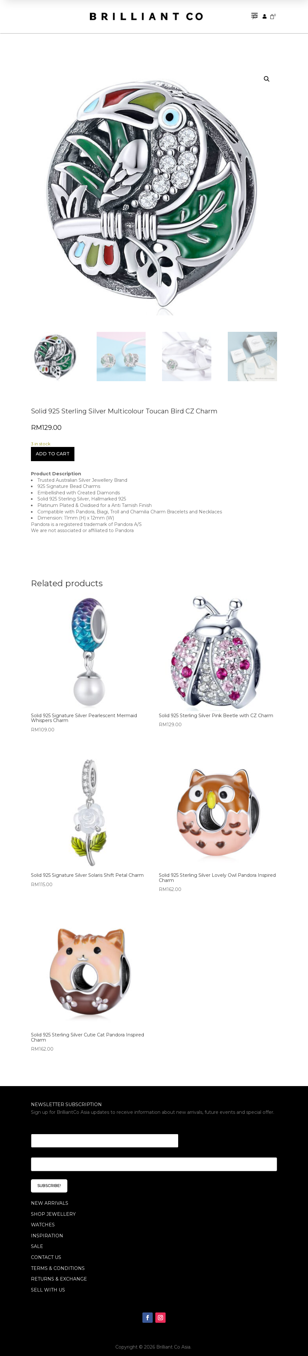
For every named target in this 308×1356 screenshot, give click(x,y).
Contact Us (46, 1251)
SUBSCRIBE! (49, 1179)
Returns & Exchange (59, 1273)
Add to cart (53, 447)
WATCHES (43, 1219)
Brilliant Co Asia (173, 1341)
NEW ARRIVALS (49, 1197)
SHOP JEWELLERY (53, 1208)
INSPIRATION (47, 1229)
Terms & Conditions (58, 1262)
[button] (267, 73)
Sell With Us (48, 1283)
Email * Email (49, 1120)
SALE (37, 1240)
